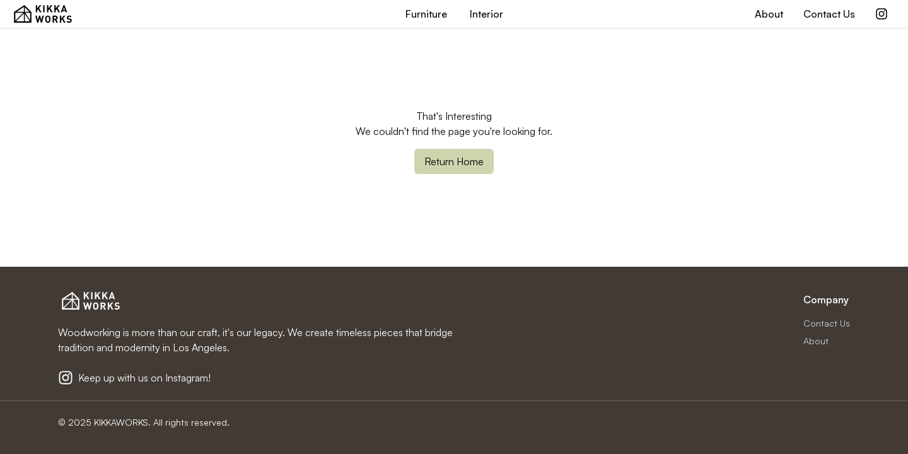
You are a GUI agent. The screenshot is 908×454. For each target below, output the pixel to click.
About (769, 14)
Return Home (454, 161)
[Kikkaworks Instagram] (881, 14)
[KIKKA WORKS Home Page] (43, 14)
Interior (486, 14)
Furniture (426, 14)
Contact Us (829, 14)
